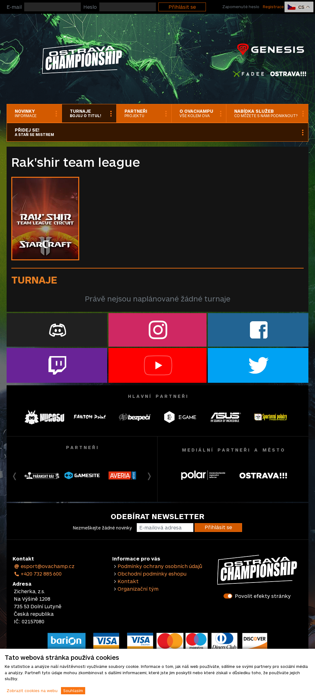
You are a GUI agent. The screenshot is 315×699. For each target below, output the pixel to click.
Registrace (273, 6)
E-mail (14, 7)
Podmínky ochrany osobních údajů (160, 566)
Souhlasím (73, 690)
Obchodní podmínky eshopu (152, 574)
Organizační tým (138, 589)
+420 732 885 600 (38, 574)
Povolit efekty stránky (263, 596)
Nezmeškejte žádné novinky (102, 527)
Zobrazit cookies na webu (32, 690)
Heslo (90, 7)
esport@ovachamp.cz (44, 566)
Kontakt (128, 581)
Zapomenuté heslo (240, 6)
